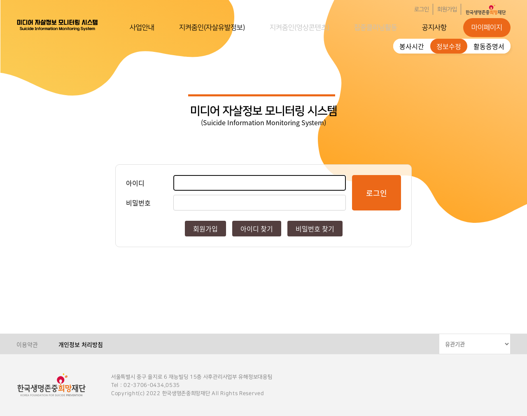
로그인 (421, 9)
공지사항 (434, 27)
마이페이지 (486, 27)
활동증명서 (488, 46)
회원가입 (447, 9)
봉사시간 (411, 46)
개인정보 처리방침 (80, 344)
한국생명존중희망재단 (57, 24)
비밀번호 (138, 203)
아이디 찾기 (256, 229)
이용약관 (27, 344)
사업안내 (142, 27)
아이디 (135, 183)
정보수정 (448, 46)
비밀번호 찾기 (315, 229)
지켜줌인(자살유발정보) (212, 27)
